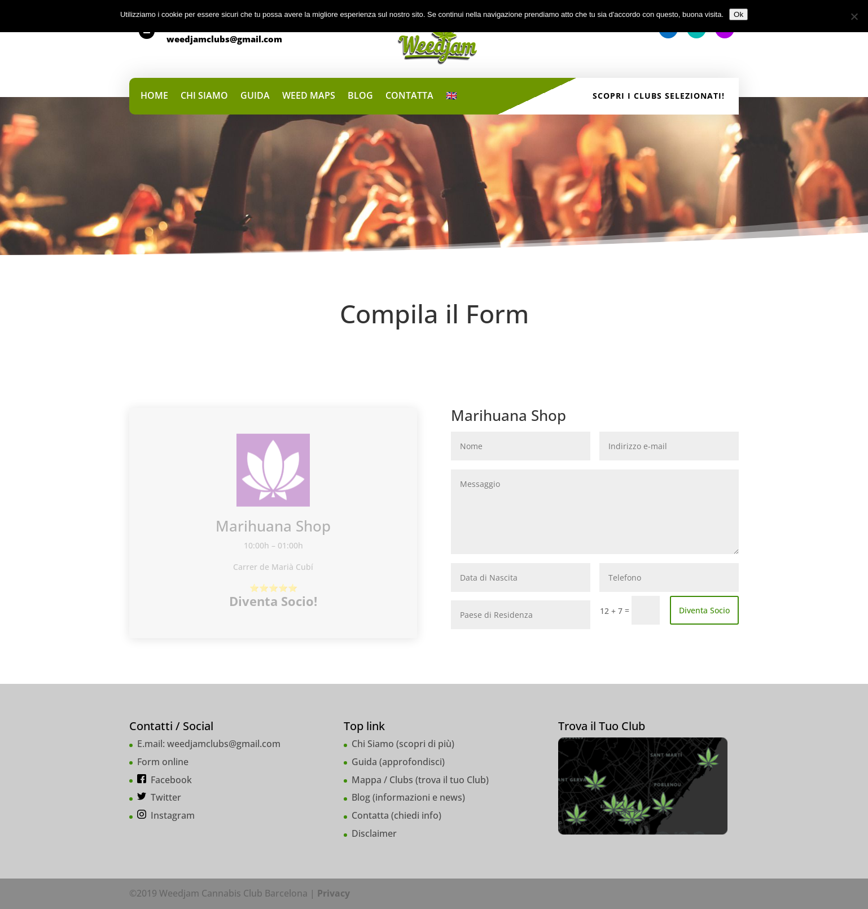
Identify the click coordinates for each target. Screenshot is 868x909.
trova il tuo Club (452, 780)
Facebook (171, 780)
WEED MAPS (308, 96)
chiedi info (416, 815)
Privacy (333, 893)
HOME (154, 96)
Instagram (173, 815)
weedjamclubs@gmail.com (223, 743)
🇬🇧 (451, 96)
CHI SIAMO (204, 96)
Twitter (166, 797)
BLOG (360, 96)
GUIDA (255, 96)
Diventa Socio (704, 610)
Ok (738, 14)
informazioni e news (418, 797)
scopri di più (425, 743)
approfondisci (412, 762)
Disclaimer (374, 833)
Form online (162, 762)
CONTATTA (409, 96)
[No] (854, 16)
